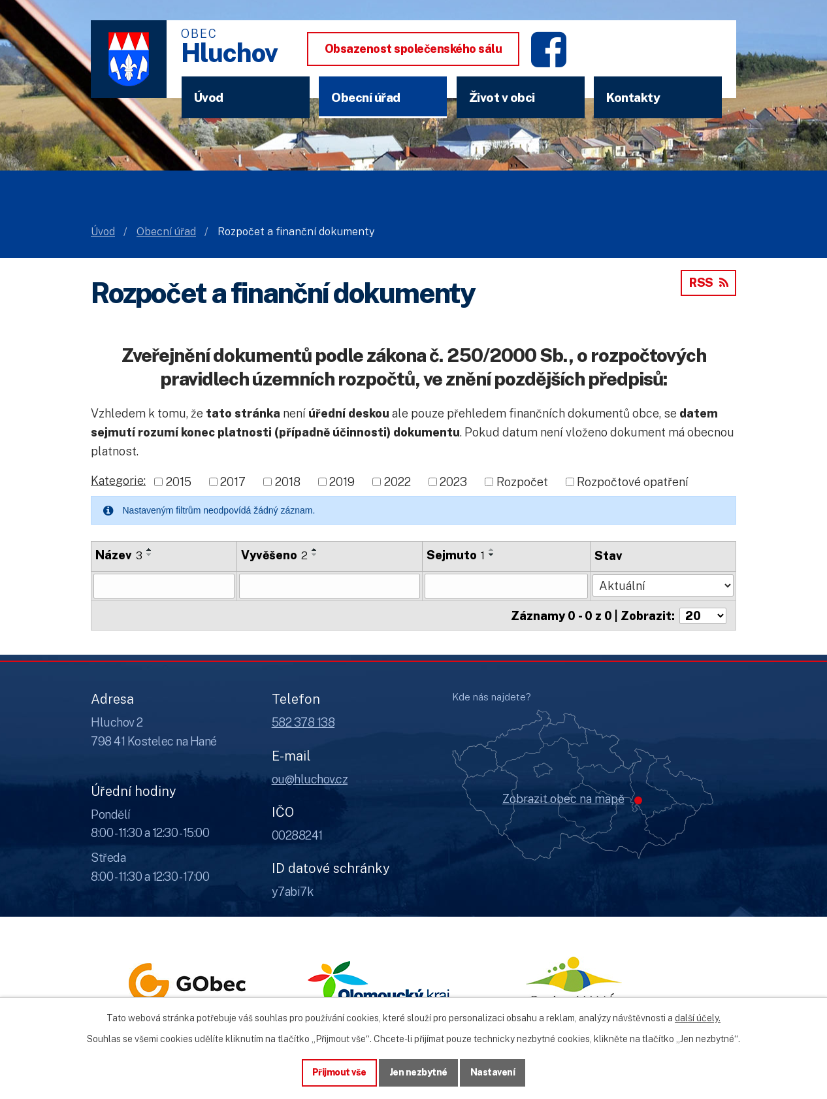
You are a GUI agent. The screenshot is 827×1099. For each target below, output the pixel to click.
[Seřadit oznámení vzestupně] (149, 549)
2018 (287, 482)
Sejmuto (456, 555)
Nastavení (492, 1072)
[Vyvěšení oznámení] (329, 586)
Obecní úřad (365, 97)
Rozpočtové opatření (633, 482)
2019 (342, 482)
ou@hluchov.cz (310, 778)
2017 (233, 482)
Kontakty (633, 97)
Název (118, 555)
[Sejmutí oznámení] (506, 586)
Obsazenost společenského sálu (413, 49)
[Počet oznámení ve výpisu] (702, 615)
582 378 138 (303, 722)
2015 (178, 482)
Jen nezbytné (418, 1072)
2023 (453, 482)
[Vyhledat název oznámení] (164, 586)
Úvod (208, 97)
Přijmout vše (339, 1072)
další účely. (698, 1018)
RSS (708, 282)
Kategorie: (118, 480)
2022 (397, 482)
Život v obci (502, 97)
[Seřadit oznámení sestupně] (149, 554)
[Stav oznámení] (663, 585)
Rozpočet (522, 482)
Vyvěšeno (274, 555)
